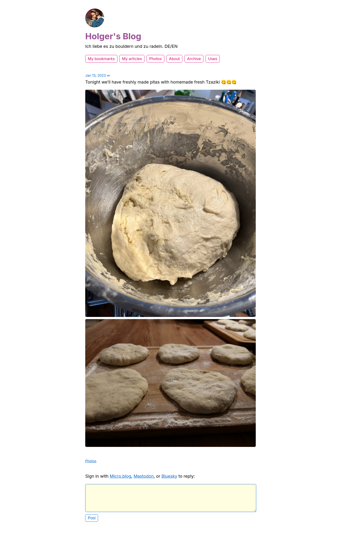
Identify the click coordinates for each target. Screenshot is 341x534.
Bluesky (169, 476)
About (174, 58)
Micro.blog (120, 476)
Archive (194, 58)
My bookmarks (101, 58)
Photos (155, 58)
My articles (132, 58)
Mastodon (144, 476)
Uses (212, 58)
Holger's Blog (113, 36)
